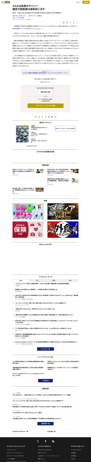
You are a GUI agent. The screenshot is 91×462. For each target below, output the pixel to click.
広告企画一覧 (51, 431)
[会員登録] (86, 2)
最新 (20, 280)
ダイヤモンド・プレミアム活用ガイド (15, 456)
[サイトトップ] (6, 2)
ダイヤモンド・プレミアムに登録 (45, 105)
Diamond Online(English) (45, 449)
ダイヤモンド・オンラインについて (16, 446)
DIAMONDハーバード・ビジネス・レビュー (48, 456)
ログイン (78, 2)
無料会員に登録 (45, 92)
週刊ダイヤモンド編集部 (35, 16)
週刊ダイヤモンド (42, 453)
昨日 (37, 280)
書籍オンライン (42, 459)
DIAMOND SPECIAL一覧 (20, 431)
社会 (14, 17)
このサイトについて (11, 449)
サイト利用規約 (11, 459)
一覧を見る (45, 380)
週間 (53, 280)
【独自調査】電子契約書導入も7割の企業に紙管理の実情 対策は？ (28, 368)
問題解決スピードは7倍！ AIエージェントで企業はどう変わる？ (62, 368)
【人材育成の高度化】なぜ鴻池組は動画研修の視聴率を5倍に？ (28, 362)
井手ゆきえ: (20, 16)
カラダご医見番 (20, 17)
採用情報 (73, 456)
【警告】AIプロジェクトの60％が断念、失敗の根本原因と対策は (62, 362)
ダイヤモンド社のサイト (44, 446)
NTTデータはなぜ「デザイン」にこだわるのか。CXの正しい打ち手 (28, 374)
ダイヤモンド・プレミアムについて (15, 453)
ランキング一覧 (45, 349)
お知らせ (73, 459)
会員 (70, 280)
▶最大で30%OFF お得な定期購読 (65, 128)
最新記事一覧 (45, 423)
